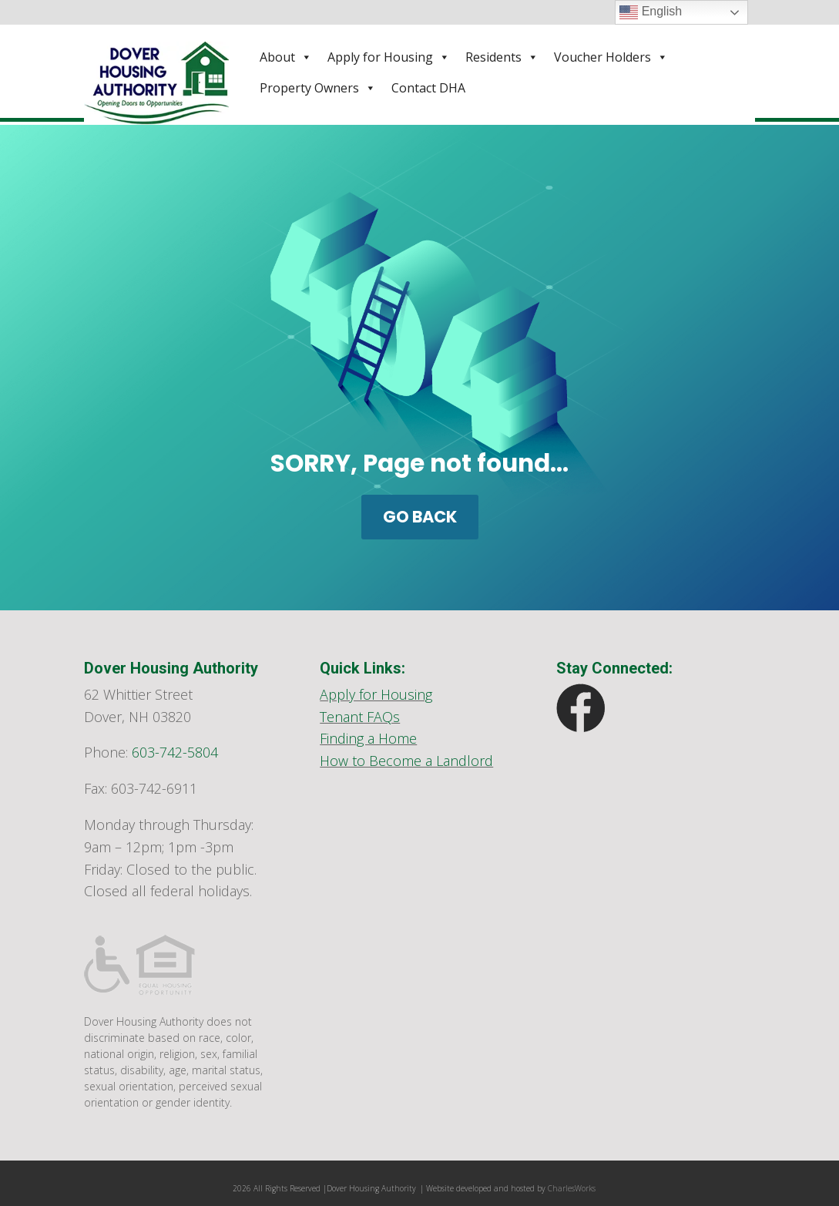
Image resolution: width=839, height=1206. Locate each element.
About (286, 57)
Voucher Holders (611, 57)
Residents (502, 57)
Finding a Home (368, 738)
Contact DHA (428, 87)
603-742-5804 (175, 752)
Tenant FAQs (360, 716)
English (650, 12)
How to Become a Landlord (406, 760)
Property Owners (318, 87)
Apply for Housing (388, 57)
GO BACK (420, 517)
